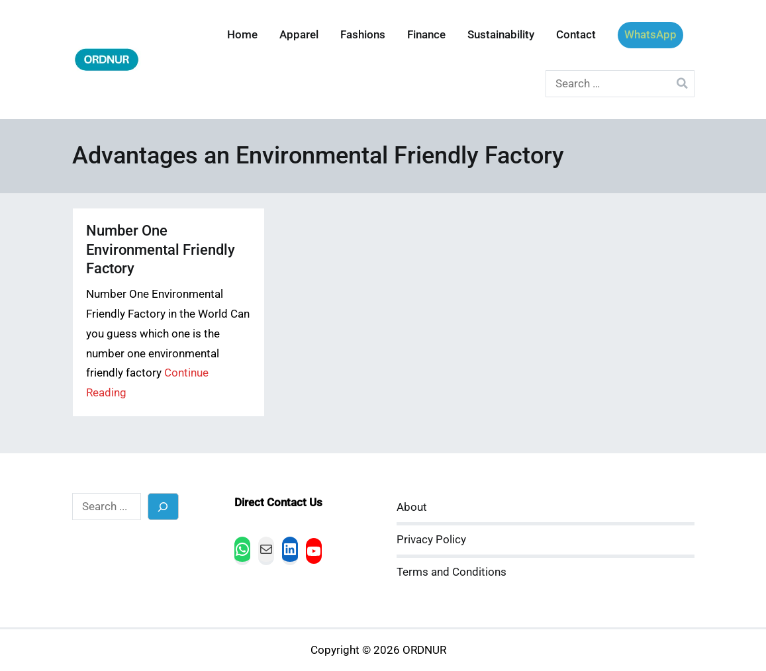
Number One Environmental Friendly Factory (160, 249)
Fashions (362, 34)
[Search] (163, 506)
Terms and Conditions (451, 572)
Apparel (298, 34)
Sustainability (500, 34)
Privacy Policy (431, 539)
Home (242, 34)
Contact (576, 34)
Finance (426, 34)
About (412, 507)
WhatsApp (650, 34)
